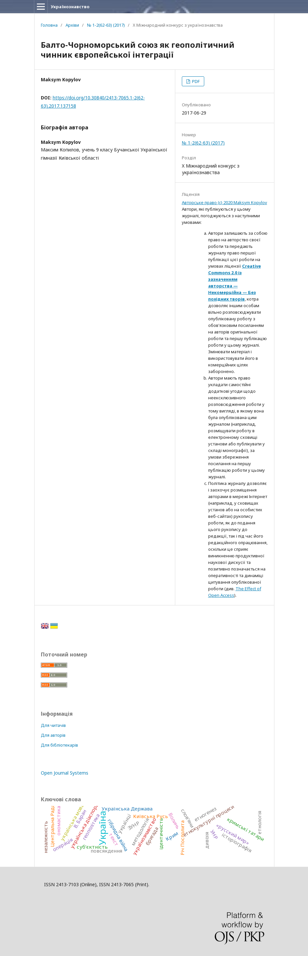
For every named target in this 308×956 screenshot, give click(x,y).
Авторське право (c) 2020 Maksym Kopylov (224, 202)
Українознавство (70, 7)
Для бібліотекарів (59, 745)
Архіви (72, 25)
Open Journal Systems (64, 773)
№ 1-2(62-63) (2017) (106, 25)
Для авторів (53, 735)
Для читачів (53, 725)
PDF (195, 81)
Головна (49, 25)
